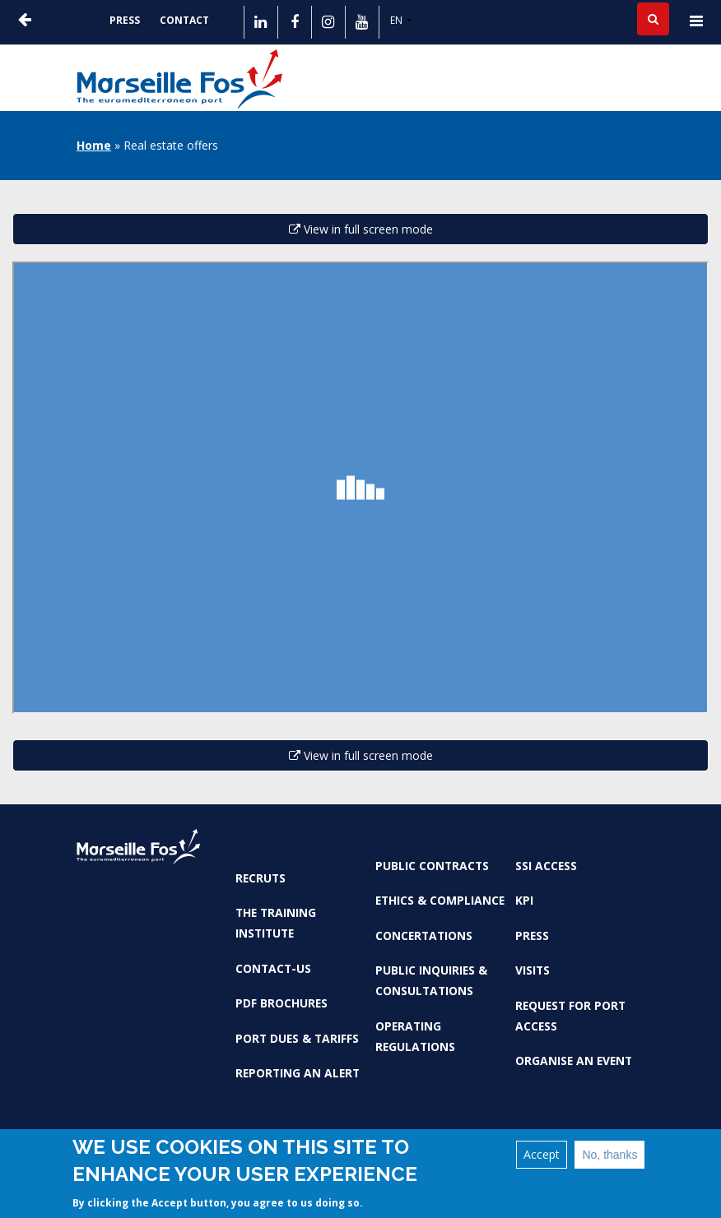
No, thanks (609, 1154)
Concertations (423, 935)
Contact (184, 20)
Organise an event (573, 1060)
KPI (524, 900)
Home (94, 145)
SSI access (546, 865)
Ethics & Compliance (440, 900)
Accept (541, 1154)
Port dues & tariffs (297, 1038)
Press (124, 20)
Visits (532, 970)
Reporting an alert (297, 1073)
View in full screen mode (361, 229)
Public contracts (432, 865)
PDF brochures (281, 1003)
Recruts (260, 878)
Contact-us (273, 968)
